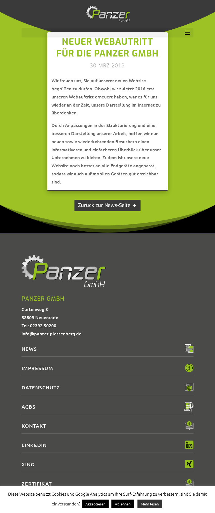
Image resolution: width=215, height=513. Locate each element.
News (29, 348)
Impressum (37, 368)
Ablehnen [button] (122, 504)
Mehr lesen (150, 504)
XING (28, 464)
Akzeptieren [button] (95, 504)
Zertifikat (37, 483)
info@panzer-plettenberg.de (51, 333)
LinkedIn (34, 445)
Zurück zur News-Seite (104, 205)
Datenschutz (41, 387)
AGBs (29, 406)
